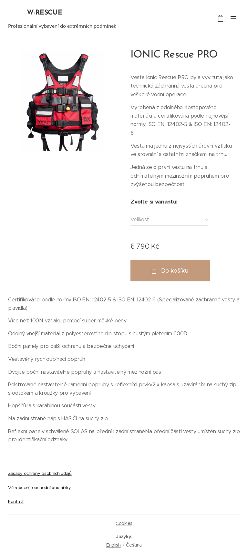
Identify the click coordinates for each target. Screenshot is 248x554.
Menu (233, 18)
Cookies (124, 523)
